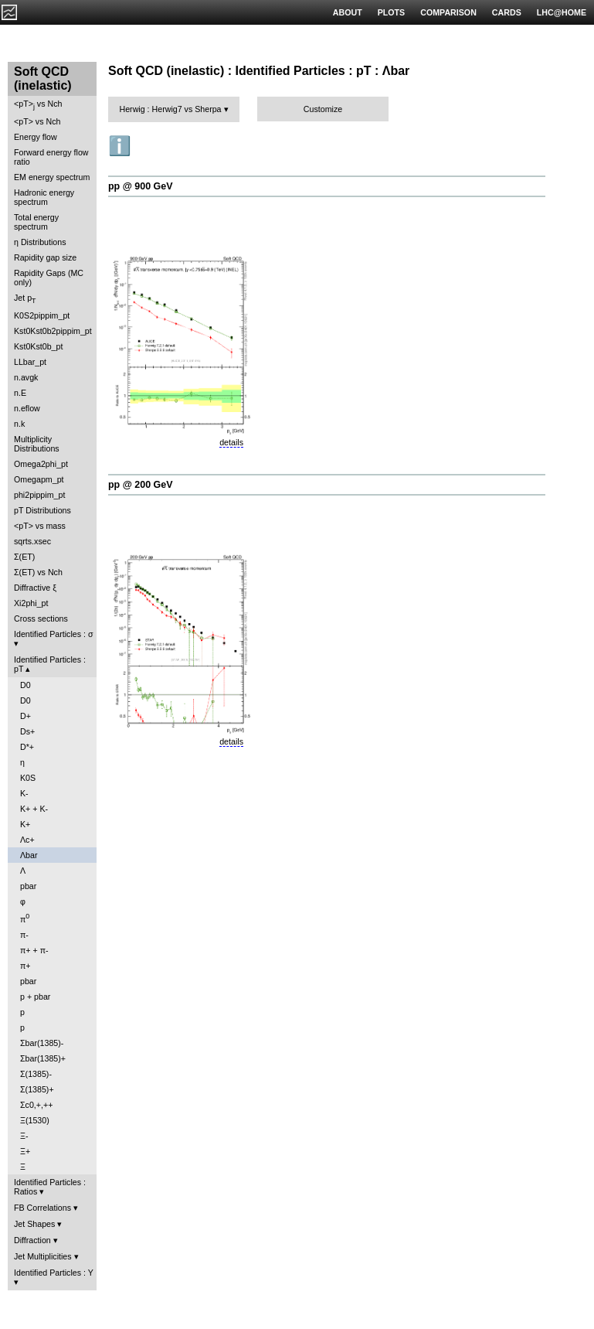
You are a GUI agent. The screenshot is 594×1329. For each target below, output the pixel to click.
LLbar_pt (30, 361)
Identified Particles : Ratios (50, 1186)
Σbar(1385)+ (43, 1058)
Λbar (29, 855)
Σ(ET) (24, 556)
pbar (28, 886)
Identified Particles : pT (50, 664)
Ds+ (27, 731)
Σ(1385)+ (37, 1089)
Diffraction (32, 1240)
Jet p (25, 299)
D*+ (27, 746)
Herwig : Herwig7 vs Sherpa (170, 109)
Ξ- (24, 1135)
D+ (25, 716)
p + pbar (35, 996)
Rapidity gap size (45, 257)
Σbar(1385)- (41, 1043)
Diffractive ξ (35, 587)
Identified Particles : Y (53, 1272)
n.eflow (27, 408)
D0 (25, 685)
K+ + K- (34, 808)
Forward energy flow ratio (51, 157)
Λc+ (27, 839)
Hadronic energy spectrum (44, 197)
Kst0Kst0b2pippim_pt (53, 331)
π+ (25, 965)
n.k (19, 423)
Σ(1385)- (36, 1074)
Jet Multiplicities (43, 1256)
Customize (323, 109)
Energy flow (35, 136)
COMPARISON (448, 12)
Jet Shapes (34, 1223)
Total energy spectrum (36, 222)
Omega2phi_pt (41, 464)
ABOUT (347, 12)
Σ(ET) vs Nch (38, 572)
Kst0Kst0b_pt (38, 346)
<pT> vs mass (40, 525)
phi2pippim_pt (39, 494)
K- (24, 793)
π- (24, 934)
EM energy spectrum (52, 177)
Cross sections (41, 618)
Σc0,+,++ (36, 1104)
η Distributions (40, 242)
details (231, 442)
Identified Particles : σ (53, 634)
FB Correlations (42, 1207)
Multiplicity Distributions (36, 443)
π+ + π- (34, 950)
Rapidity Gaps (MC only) (48, 277)
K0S (28, 777)
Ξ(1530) (34, 1120)
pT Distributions (42, 510)
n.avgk (26, 377)
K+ (25, 824)
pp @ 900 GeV (140, 186)
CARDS (506, 12)
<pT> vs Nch (38, 105)
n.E (20, 392)
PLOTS (392, 12)
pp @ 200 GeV (140, 484)
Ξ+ (25, 1151)
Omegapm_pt (39, 479)
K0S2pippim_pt (42, 315)
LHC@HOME (561, 12)
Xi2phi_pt (31, 603)
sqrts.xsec (32, 541)
